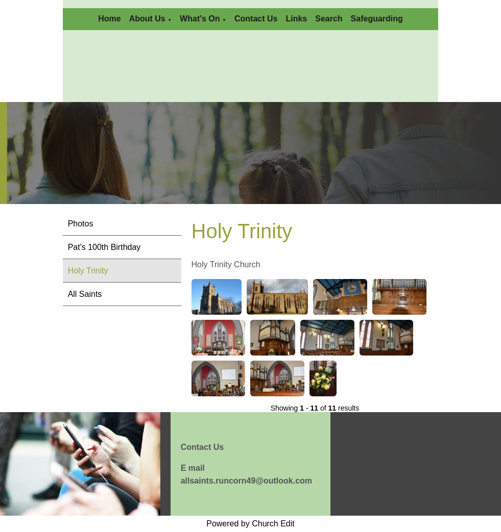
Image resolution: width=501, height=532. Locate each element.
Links (296, 18)
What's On (200, 18)
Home (109, 18)
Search (328, 18)
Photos (80, 223)
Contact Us (255, 18)
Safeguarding (377, 18)
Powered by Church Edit (250, 523)
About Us (147, 18)
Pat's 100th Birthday (104, 247)
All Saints (85, 294)
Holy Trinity (88, 270)
